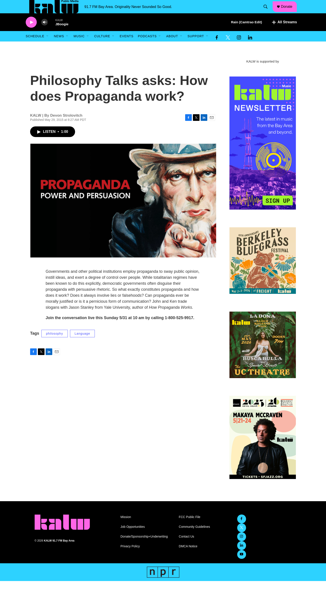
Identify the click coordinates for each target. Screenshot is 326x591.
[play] (31, 32)
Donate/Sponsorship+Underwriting (144, 546)
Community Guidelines (194, 536)
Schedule (35, 46)
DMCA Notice (188, 556)
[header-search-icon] (268, 12)
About (172, 46)
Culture (102, 46)
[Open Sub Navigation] (47, 46)
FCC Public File (189, 527)
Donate (289, 11)
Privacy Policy (130, 556)
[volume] (44, 32)
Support (196, 46)
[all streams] (284, 32)
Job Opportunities (132, 536)
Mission (125, 527)
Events (126, 46)
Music (79, 46)
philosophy (54, 343)
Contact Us (186, 546)
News (59, 46)
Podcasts (147, 46)
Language (82, 343)
